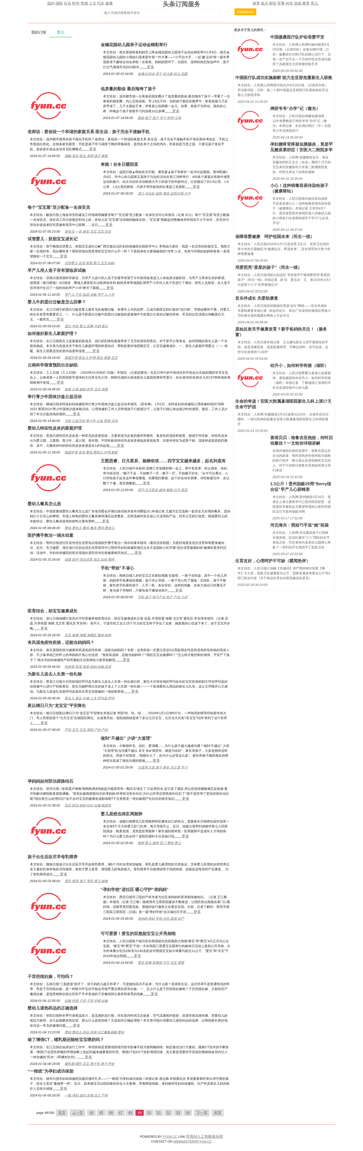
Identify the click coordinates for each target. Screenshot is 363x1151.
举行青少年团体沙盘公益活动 (55, 396)
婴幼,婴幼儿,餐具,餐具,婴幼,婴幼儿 (89, 528)
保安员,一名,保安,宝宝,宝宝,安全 (88, 231)
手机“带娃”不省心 (117, 568)
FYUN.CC (170, 1136)
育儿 (314, 3)
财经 (272, 3)
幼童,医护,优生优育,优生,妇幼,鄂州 (89, 559)
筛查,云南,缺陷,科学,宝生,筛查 (86, 389)
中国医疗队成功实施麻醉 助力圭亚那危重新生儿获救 (283, 77)
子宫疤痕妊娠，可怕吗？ (50, 976)
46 (111, 1113)
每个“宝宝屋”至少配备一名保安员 (59, 207)
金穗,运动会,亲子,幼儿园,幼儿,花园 (163, 74)
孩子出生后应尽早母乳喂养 (53, 857)
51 (159, 1113)
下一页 (201, 1113)
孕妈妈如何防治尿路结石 (50, 781)
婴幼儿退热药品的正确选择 (53, 1008)
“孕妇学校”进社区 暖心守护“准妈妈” (135, 889)
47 (121, 1113)
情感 (84, 3)
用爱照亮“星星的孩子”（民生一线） (268, 267)
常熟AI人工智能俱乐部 (204, 1136)
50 (149, 1113)
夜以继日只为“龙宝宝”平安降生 (57, 705)
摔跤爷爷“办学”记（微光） (295, 108)
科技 (289, 3)
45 (101, 1113)
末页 (217, 1113)
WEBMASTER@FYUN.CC (192, 1141)
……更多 (146, 67)
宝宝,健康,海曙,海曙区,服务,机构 (88, 635)
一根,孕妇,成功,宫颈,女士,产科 (86, 1095)
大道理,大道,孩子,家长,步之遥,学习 (163, 767)
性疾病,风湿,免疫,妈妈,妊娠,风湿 (88, 667)
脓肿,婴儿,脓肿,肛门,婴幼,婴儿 (159, 843)
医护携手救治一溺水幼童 (50, 535)
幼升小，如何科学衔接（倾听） (299, 365)
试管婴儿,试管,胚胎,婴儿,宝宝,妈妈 (89, 263)
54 (188, 1113)
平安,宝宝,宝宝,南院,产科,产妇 (86, 730)
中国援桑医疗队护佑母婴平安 (297, 37)
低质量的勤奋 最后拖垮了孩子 (128, 89)
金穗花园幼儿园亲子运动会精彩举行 (134, 44)
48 (130, 1113)
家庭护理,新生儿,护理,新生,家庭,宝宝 (91, 358)
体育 (256, 3)
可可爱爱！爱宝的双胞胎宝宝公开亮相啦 (138, 933)
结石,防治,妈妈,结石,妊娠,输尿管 (88, 805)
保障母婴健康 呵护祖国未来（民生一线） (274, 236)
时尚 (76, 3)
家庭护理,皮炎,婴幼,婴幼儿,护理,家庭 (91, 452)
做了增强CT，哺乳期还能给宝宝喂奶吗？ (66, 1039)
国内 (51, 3)
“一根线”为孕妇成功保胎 (50, 1071)
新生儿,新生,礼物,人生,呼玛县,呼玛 (89, 698)
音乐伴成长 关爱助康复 (256, 298)
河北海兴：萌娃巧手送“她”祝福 (299, 525)
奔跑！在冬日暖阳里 (119, 164)
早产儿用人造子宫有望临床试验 (57, 270)
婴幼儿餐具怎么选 (44, 504)
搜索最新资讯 (245, 12)
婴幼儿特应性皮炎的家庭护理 (55, 428)
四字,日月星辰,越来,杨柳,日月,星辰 (163, 490)
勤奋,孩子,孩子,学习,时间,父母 (159, 118)
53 (178, 1113)
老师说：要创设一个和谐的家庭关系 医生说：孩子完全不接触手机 (89, 131)
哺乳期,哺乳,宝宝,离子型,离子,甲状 (89, 1064)
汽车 (100, 3)
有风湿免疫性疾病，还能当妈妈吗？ (61, 642)
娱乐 (264, 3)
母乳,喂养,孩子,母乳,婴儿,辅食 (86, 881)
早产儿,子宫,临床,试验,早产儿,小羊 (89, 294)
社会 (67, 3)
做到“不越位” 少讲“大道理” (126, 738)
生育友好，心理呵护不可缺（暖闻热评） (272, 561)
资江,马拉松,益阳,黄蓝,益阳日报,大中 (164, 193)
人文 (92, 3)
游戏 (297, 3)
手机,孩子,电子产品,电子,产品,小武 (163, 597)
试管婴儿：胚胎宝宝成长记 (53, 239)
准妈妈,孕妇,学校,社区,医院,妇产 (161, 918)
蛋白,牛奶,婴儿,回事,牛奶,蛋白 (86, 326)
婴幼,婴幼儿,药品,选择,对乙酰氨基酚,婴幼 (94, 1032)
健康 (109, 3)
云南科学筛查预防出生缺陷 (53, 365)
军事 (281, 3)
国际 (59, 3)
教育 (306, 3)
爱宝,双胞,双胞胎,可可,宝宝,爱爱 (161, 963)
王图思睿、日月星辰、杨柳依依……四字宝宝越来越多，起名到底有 (163, 461)
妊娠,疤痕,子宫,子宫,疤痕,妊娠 (86, 1001)
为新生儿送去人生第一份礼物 (55, 674)
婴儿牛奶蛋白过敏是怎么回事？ (57, 302)
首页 (62, 1113)
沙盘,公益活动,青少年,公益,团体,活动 (91, 421)
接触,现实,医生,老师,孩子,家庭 (86, 156)
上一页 (77, 1113)
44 (91, 1113)
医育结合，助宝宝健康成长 (53, 611)
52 (168, 1113)
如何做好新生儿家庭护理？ (53, 333)
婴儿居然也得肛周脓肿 (121, 814)
